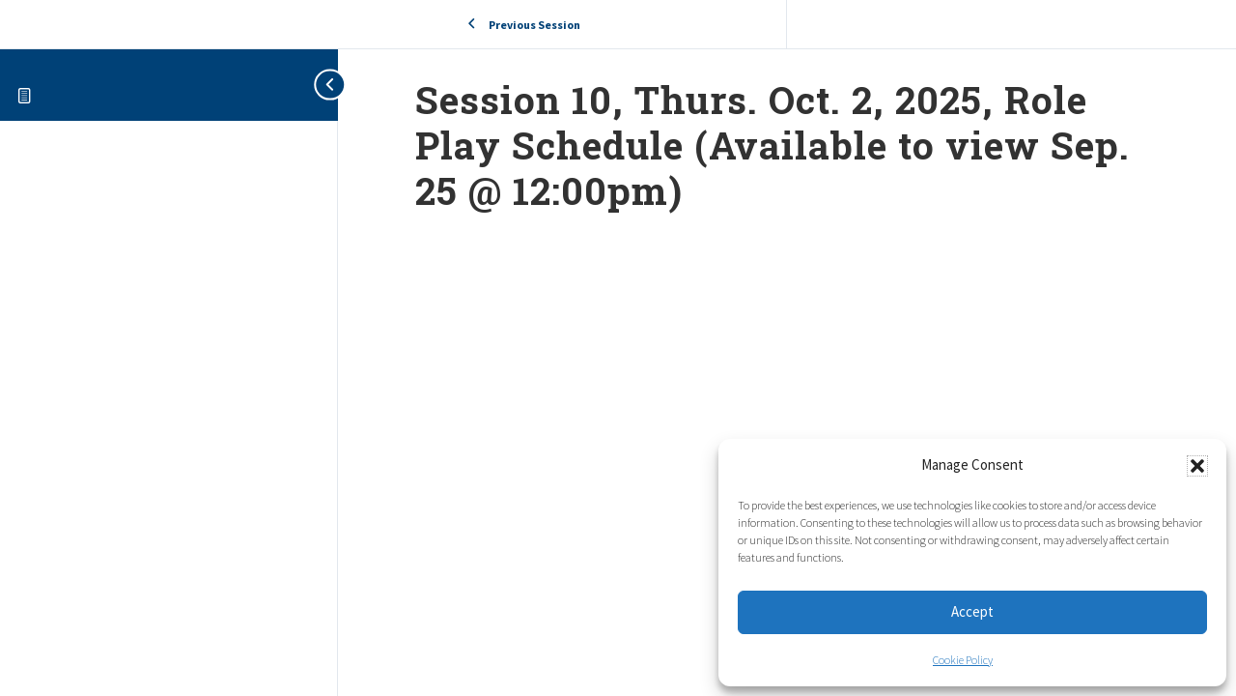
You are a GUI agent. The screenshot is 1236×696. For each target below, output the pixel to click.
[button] (1197, 466)
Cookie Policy (963, 659)
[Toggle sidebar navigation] (318, 84)
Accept (972, 611)
